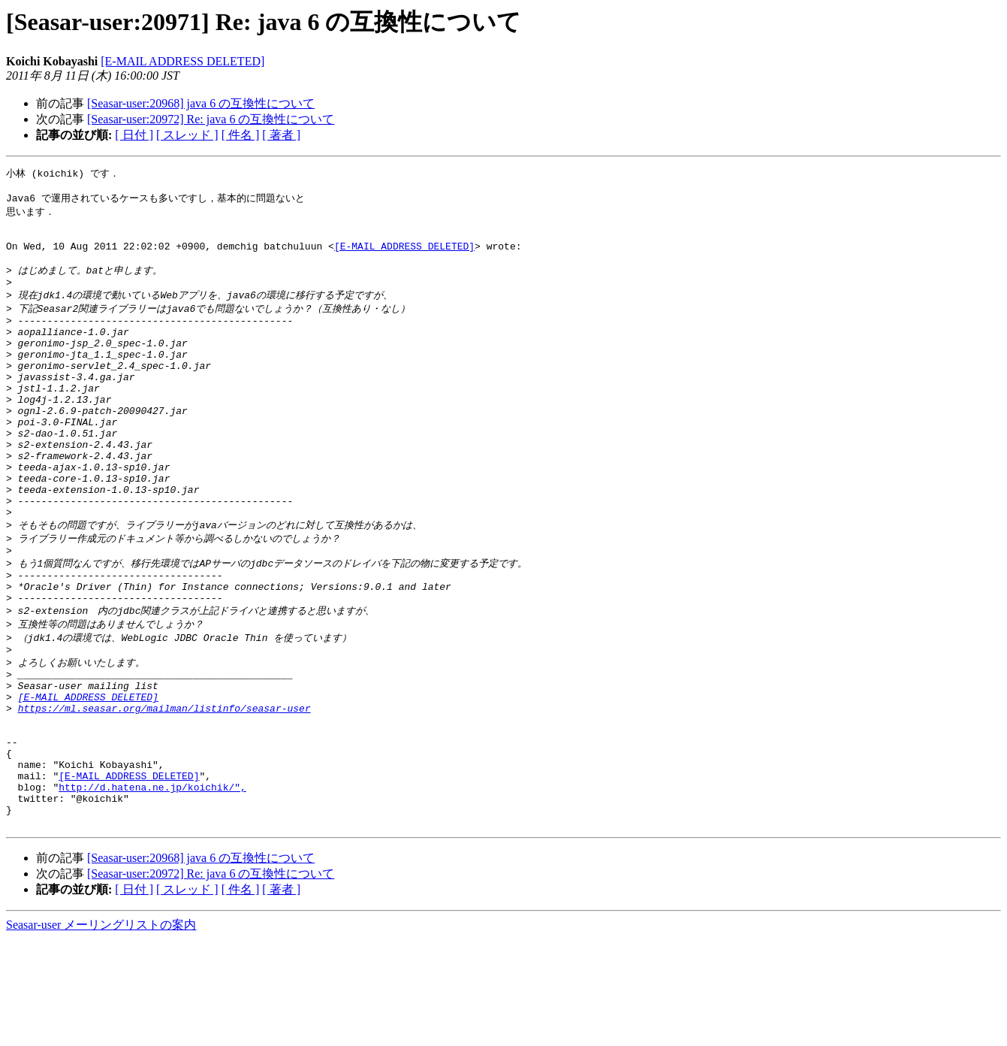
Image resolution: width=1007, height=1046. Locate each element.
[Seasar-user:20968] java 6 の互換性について (201, 103)
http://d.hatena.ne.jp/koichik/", (152, 886)
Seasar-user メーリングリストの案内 (101, 1031)
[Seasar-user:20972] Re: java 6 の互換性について (210, 119)
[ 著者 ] (281, 134)
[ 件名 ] (241, 134)
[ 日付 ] (134, 134)
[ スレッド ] (187, 134)
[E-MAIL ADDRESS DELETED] (182, 61)
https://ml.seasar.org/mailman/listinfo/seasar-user (164, 792)
